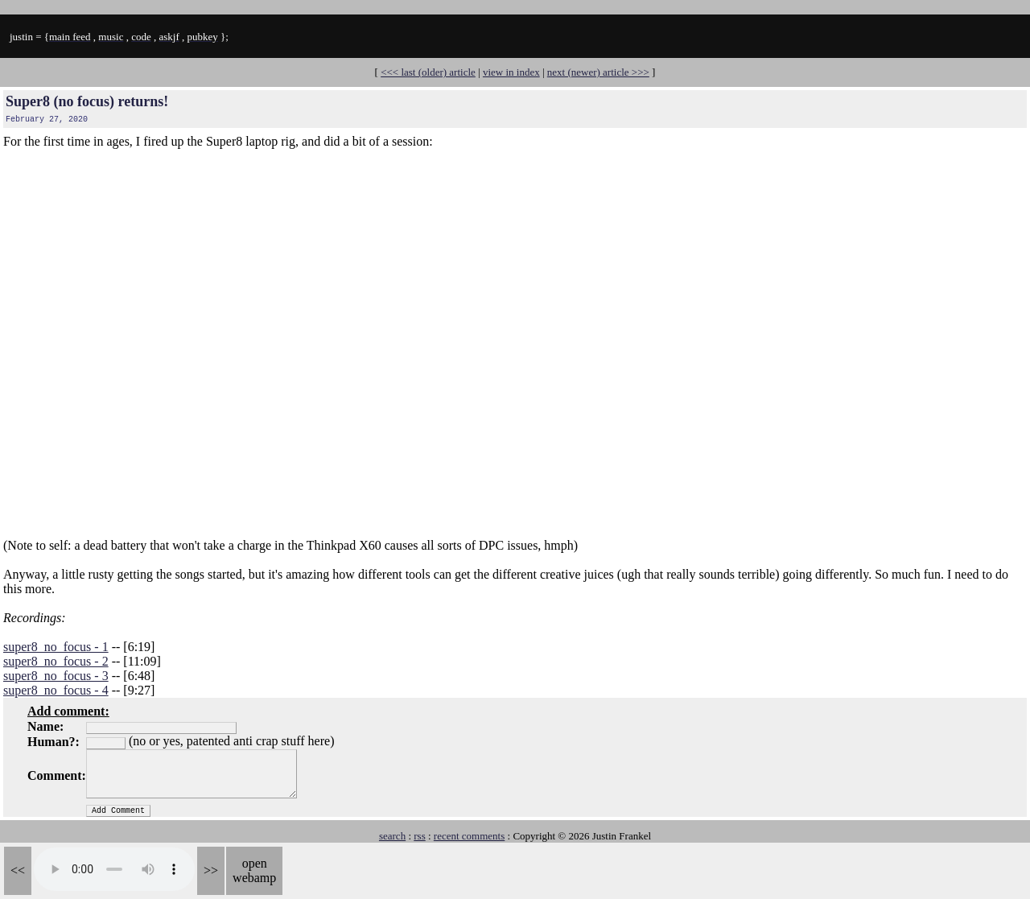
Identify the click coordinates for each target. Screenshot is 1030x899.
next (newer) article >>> (598, 72)
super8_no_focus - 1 (56, 647)
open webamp (254, 870)
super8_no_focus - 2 (56, 661)
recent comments (469, 836)
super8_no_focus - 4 (56, 690)
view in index (511, 72)
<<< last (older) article (428, 72)
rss (419, 836)
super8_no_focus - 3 (56, 675)
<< (17, 870)
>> (211, 870)
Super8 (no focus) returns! (87, 101)
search (392, 836)
